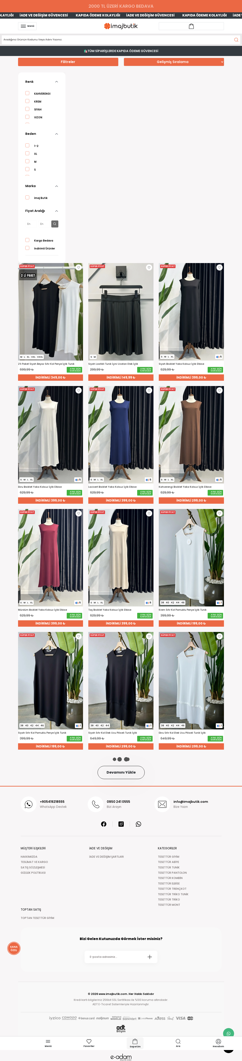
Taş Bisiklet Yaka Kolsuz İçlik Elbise (109, 610)
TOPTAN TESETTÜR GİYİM (37, 918)
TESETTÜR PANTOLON (172, 873)
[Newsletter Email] (121, 957)
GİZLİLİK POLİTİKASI (33, 873)
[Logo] (121, 26)
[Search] (121, 39)
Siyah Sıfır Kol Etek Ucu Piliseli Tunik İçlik (112, 732)
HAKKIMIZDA (29, 857)
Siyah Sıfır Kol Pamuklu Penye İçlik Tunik (42, 732)
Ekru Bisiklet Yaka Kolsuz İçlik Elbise (40, 487)
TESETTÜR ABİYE (168, 862)
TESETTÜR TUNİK (169, 867)
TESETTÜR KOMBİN (170, 878)
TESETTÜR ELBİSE (169, 883)
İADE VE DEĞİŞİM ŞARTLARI (106, 857)
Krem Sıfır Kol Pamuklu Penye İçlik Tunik (183, 610)
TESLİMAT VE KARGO (34, 862)
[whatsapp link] (228, 1033)
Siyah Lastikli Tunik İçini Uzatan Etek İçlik (113, 364)
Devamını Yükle (121, 772)
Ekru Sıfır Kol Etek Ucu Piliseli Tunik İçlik (182, 732)
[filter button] (54, 223)
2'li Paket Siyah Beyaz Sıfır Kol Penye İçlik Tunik (46, 364)
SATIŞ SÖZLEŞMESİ (33, 867)
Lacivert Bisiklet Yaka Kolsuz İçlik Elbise (112, 487)
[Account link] (191, 26)
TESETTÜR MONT (169, 905)
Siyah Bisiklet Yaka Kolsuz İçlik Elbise (181, 364)
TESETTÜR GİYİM (168, 857)
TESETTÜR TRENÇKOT (172, 889)
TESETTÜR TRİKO (169, 899)
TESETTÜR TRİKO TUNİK (173, 894)
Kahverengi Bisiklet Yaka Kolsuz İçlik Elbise (185, 487)
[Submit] (149, 957)
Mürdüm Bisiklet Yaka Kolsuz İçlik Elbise (42, 610)
